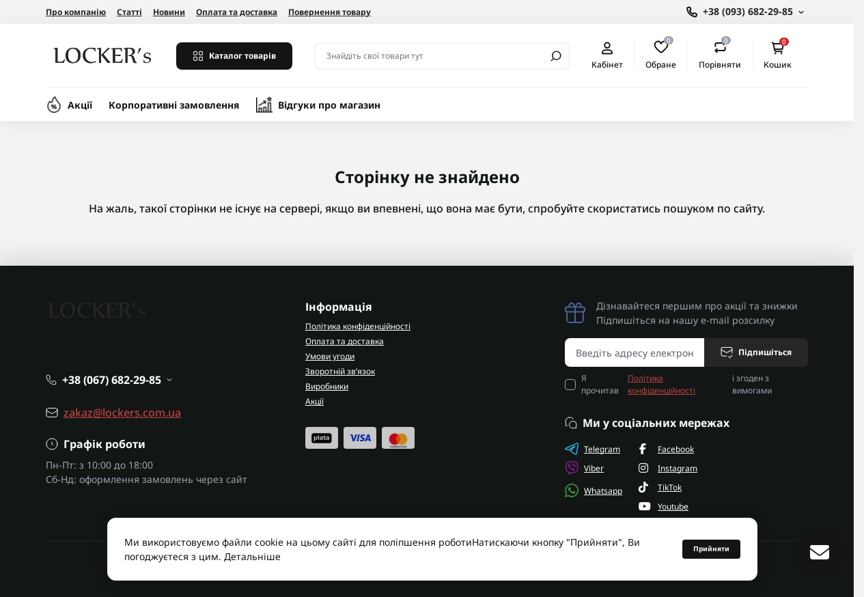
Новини (169, 12)
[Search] (556, 56)
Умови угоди (329, 356)
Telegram (592, 449)
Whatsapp (593, 490)
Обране (660, 55)
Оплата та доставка (236, 12)
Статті (129, 12)
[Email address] (635, 352)
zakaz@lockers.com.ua (122, 412)
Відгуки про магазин (329, 104)
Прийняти (711, 548)
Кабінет (607, 56)
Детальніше (252, 556)
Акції (80, 104)
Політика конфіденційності (357, 326)
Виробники (326, 386)
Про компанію (76, 12)
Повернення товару (329, 12)
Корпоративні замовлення (174, 104)
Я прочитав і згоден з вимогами (676, 384)
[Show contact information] (745, 11)
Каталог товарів (234, 55)
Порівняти (720, 55)
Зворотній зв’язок (340, 371)
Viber (584, 468)
